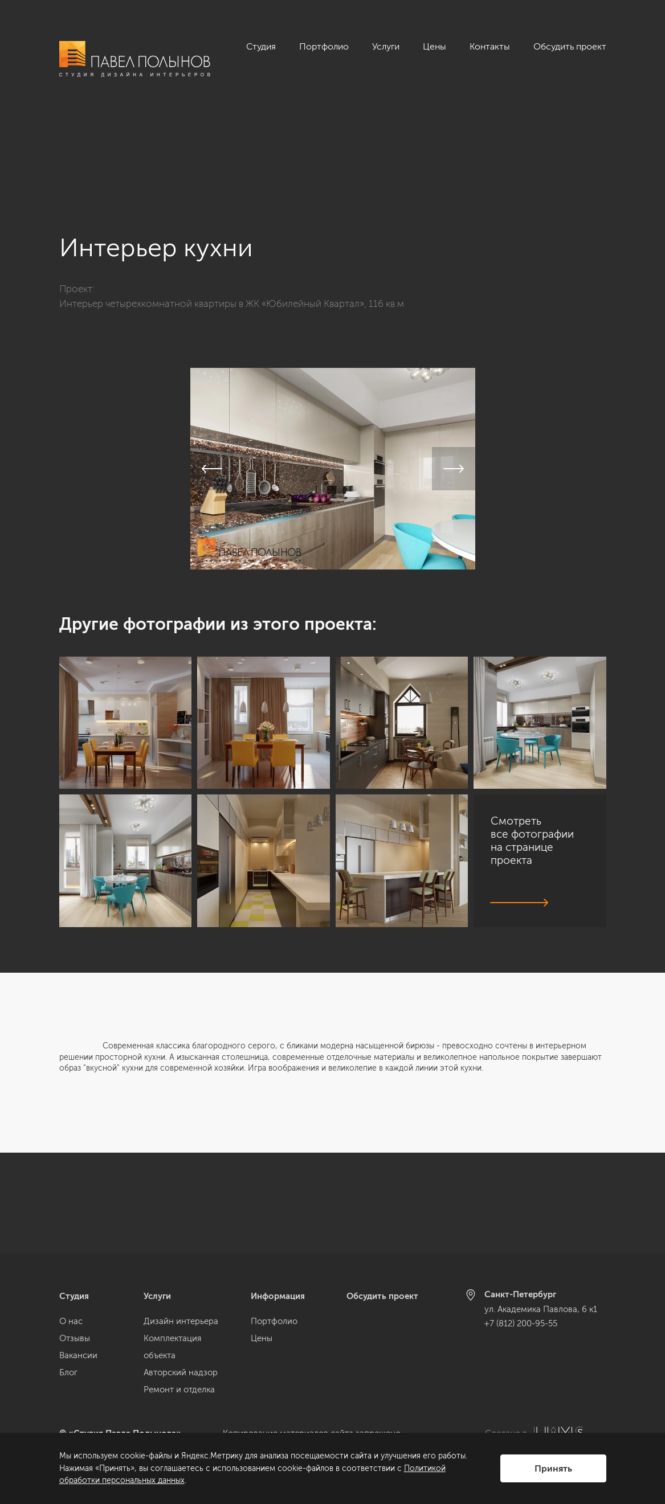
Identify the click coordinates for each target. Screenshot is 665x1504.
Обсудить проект (569, 46)
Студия (261, 46)
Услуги (385, 46)
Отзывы (74, 1338)
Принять (553, 1468)
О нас (71, 1321)
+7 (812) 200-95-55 (520, 1323)
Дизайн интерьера (181, 1321)
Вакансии (78, 1355)
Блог (68, 1372)
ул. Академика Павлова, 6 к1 (540, 1309)
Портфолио (324, 46)
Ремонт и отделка (179, 1389)
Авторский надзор (181, 1372)
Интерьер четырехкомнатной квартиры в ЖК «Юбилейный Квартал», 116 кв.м (231, 202)
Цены (434, 46)
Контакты (490, 46)
